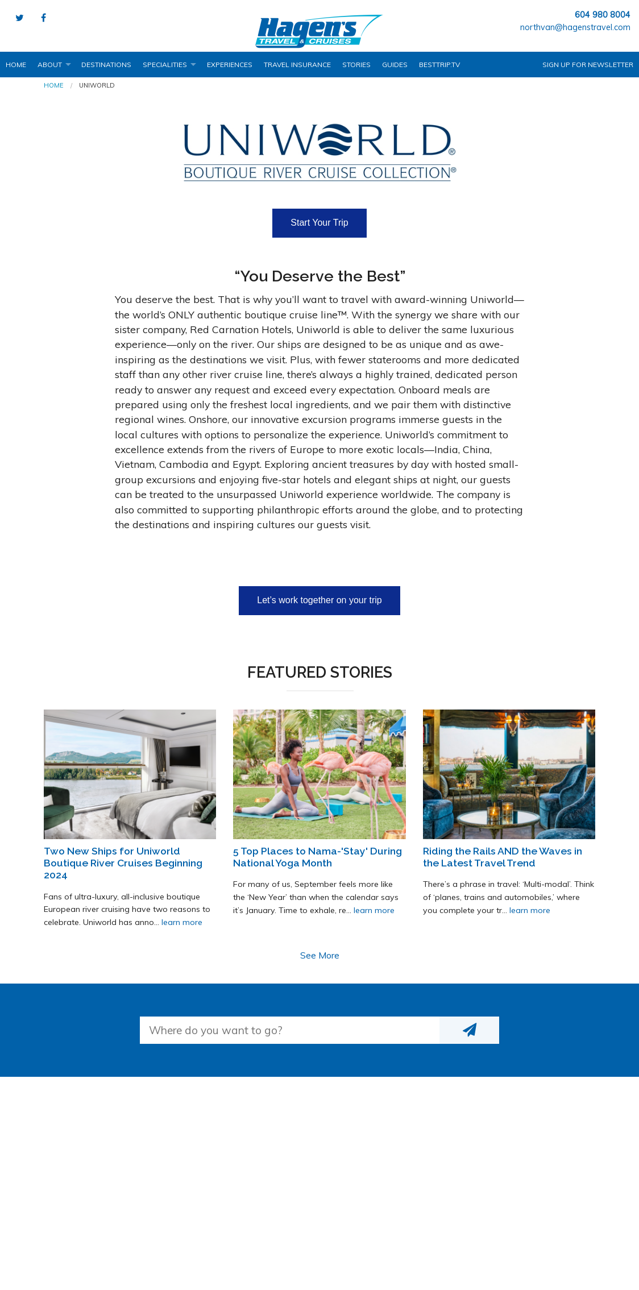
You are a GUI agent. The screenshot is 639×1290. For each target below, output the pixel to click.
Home (16, 64)
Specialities (165, 64)
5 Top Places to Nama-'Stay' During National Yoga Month (317, 857)
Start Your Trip (319, 222)
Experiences (229, 64)
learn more (181, 922)
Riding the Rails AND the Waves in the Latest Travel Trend (502, 857)
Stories (356, 64)
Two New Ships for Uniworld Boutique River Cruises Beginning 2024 (123, 863)
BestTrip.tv (439, 64)
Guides (395, 64)
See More (319, 955)
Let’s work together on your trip (319, 600)
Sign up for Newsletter (587, 64)
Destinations (106, 64)
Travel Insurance (297, 64)
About (50, 64)
